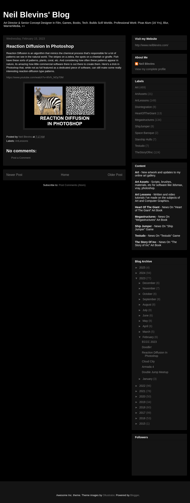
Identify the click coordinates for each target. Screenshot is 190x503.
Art (137, 87)
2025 (142, 267)
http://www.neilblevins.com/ (151, 45)
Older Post (115, 174)
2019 (142, 402)
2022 (142, 385)
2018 (142, 407)
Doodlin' (147, 347)
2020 (142, 396)
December (149, 283)
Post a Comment (20, 157)
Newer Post (14, 174)
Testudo (140, 145)
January (147, 378)
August (147, 304)
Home (65, 174)
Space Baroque (144, 132)
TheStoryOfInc (144, 152)
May (145, 320)
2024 (142, 272)
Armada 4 (148, 366)
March (146, 331)
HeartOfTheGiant (145, 113)
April (145, 326)
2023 (142, 278)
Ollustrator (108, 495)
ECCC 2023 (149, 341)
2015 (142, 423)
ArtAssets (141, 93)
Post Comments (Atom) (72, 185)
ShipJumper (142, 126)
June (145, 315)
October (147, 293)
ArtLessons (21, 140)
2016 (142, 418)
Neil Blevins (147, 63)
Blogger (134, 495)
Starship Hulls (143, 139)
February (148, 337)
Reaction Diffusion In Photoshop (154, 354)
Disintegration (143, 107)
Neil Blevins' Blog (36, 14)
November (149, 288)
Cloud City (148, 361)
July (145, 310)
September (149, 299)
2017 (142, 412)
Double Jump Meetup (155, 372)
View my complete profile (150, 69)
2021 (142, 391)
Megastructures (144, 119)
